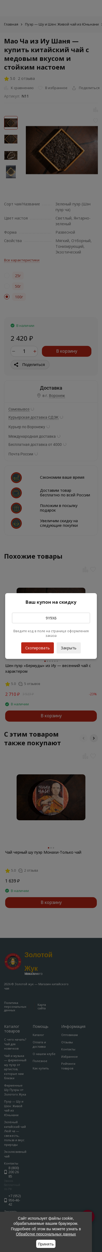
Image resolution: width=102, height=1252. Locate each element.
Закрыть (68, 647)
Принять (46, 1244)
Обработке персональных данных (46, 1234)
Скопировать (37, 646)
